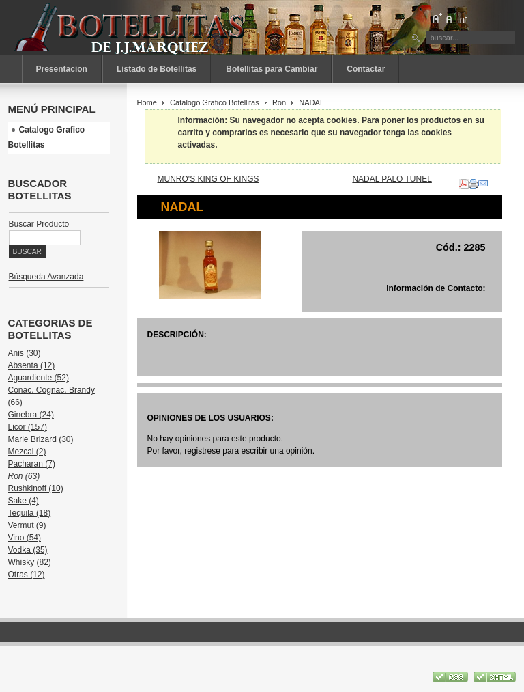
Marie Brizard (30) (41, 439)
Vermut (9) (27, 525)
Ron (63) (24, 476)
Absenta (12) (31, 365)
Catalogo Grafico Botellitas (214, 102)
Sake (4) (23, 501)
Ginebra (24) (31, 414)
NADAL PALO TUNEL (391, 179)
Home (147, 102)
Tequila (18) (29, 513)
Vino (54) (24, 537)
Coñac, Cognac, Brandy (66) (51, 396)
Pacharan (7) (31, 464)
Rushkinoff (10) (35, 488)
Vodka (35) (28, 550)
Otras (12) (26, 574)
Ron (279, 102)
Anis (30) (24, 353)
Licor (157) (27, 427)
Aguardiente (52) (38, 378)
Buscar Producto (39, 224)
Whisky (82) (29, 562)
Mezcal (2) (27, 451)
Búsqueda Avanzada (46, 276)
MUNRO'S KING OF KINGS (208, 179)
